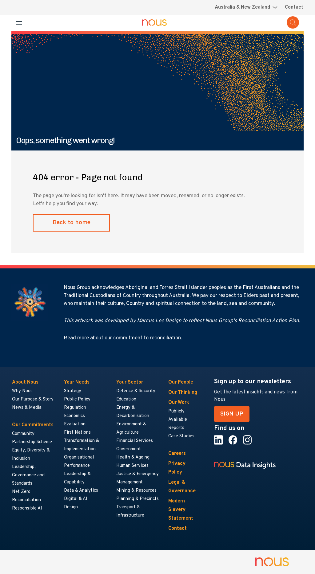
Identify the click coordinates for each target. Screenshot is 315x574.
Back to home (71, 222)
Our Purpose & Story (33, 399)
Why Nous (22, 391)
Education (126, 399)
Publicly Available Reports (177, 419)
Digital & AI (75, 499)
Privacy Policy (176, 468)
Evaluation (75, 424)
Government (128, 449)
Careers (177, 454)
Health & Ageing (133, 457)
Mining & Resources (136, 491)
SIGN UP (231, 414)
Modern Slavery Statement (180, 509)
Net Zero (21, 492)
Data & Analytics (81, 491)
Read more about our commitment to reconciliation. (123, 338)
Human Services (132, 466)
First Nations (77, 432)
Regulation (75, 408)
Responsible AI (27, 508)
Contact (294, 7)
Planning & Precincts (137, 499)
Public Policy (77, 399)
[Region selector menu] (246, 7)
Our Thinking (182, 392)
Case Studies (181, 436)
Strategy (72, 391)
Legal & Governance (182, 486)
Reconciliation (26, 500)
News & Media (27, 408)
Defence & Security (135, 391)
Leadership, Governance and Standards (28, 475)
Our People (180, 382)
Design (71, 507)
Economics (74, 416)
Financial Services (134, 441)
